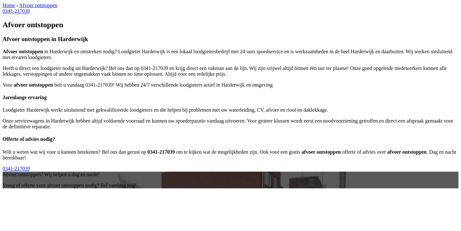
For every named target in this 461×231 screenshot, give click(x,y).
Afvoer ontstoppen (38, 5)
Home (9, 5)
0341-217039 (16, 11)
